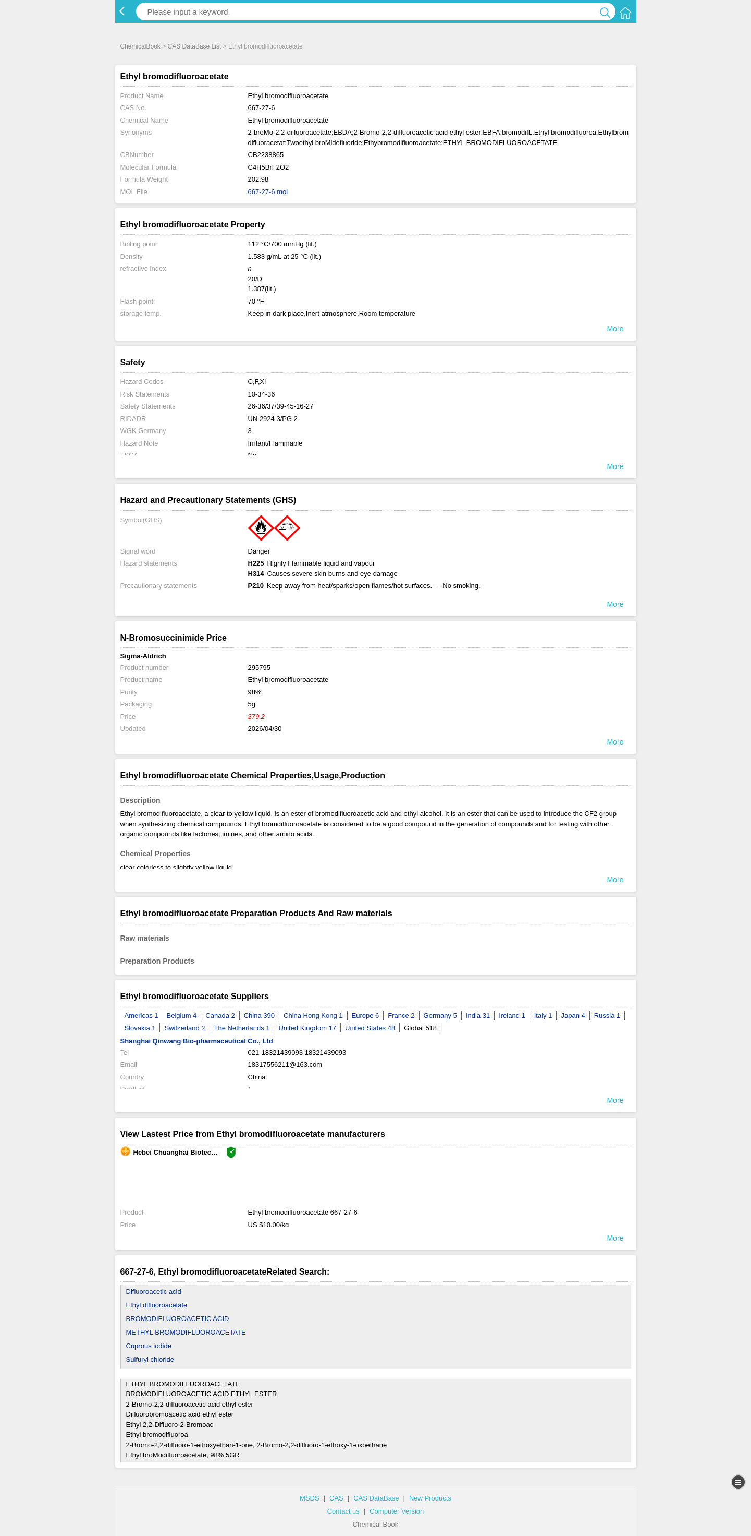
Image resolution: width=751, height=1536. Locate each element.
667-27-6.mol (268, 192)
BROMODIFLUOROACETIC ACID (177, 1319)
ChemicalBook (140, 46)
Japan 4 (573, 1015)
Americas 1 (141, 1015)
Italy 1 (543, 1015)
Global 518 (420, 1028)
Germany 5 (440, 1015)
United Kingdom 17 (307, 1028)
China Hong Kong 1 (313, 1015)
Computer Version (397, 1511)
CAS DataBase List (194, 46)
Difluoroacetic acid (153, 1291)
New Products (430, 1498)
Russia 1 (607, 1015)
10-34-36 (261, 394)
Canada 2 (220, 1015)
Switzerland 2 (184, 1028)
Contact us (343, 1511)
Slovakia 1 (140, 1028)
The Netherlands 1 (242, 1028)
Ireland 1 (512, 1015)
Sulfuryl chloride (150, 1359)
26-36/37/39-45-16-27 (281, 406)
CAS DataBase (376, 1498)
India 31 (478, 1015)
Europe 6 (365, 1015)
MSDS (309, 1498)
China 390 (259, 1015)
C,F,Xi (257, 382)
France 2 (401, 1015)
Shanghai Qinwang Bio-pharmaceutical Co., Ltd (196, 1041)
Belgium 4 (182, 1015)
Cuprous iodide (148, 1346)
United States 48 (370, 1028)
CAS (336, 1498)
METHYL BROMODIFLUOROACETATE (186, 1332)
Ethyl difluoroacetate (157, 1305)
